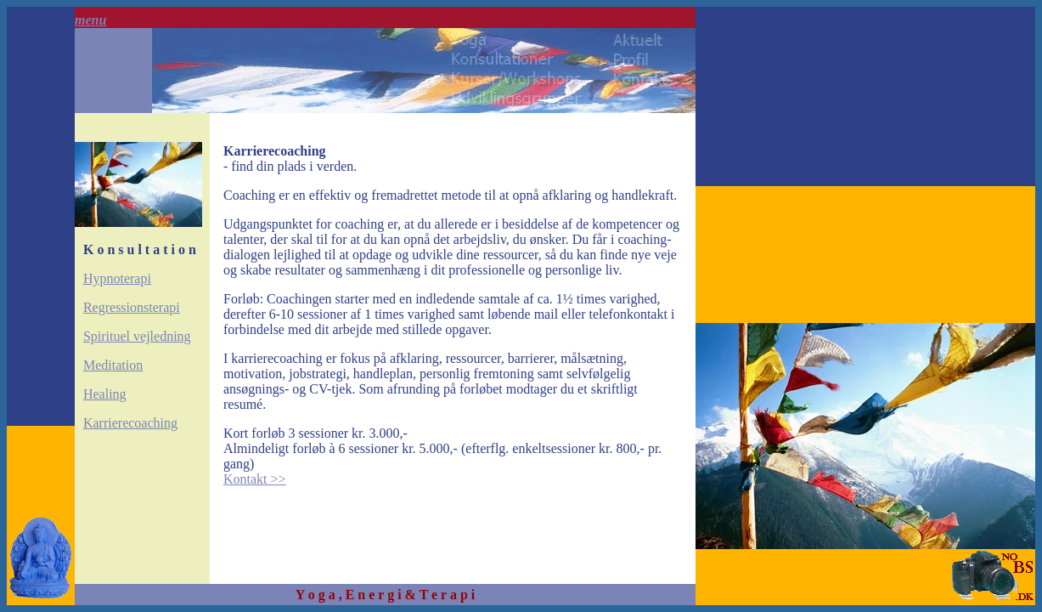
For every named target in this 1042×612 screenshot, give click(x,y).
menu (90, 20)
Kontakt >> (254, 479)
